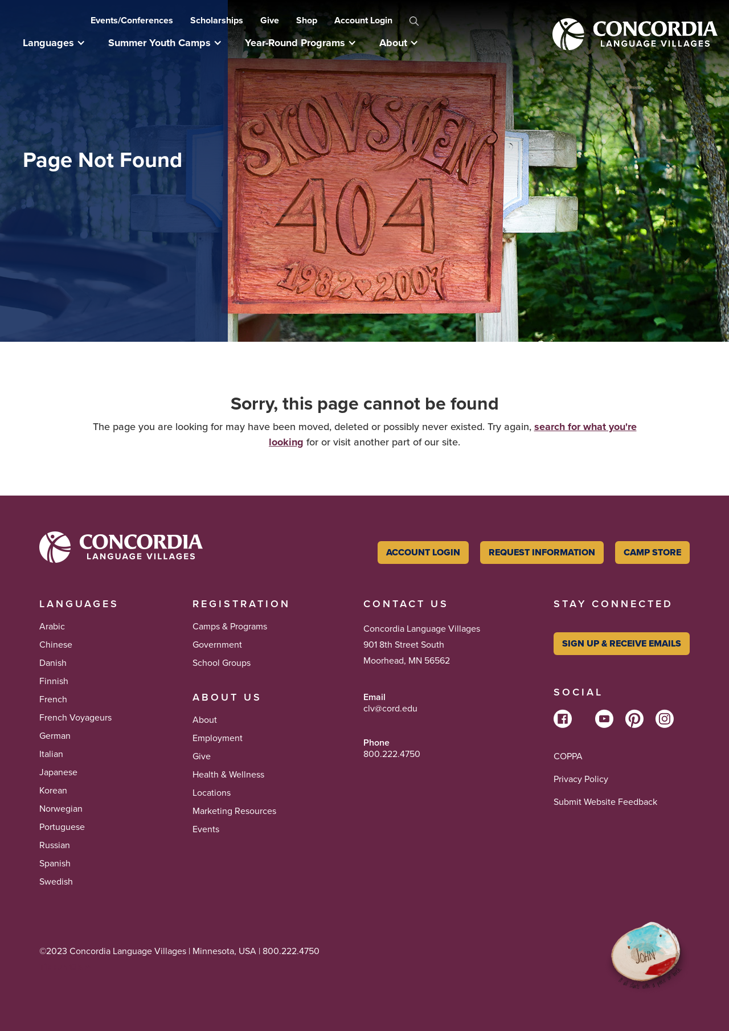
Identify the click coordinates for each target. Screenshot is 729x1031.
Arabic (52, 626)
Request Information (542, 552)
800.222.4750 (391, 754)
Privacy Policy (581, 779)
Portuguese (62, 827)
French (53, 699)
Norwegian (61, 809)
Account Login (363, 20)
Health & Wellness (228, 774)
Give (269, 20)
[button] (60, 42)
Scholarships (216, 20)
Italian (51, 754)
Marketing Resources (234, 811)
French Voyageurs (75, 717)
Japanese (58, 772)
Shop (306, 20)
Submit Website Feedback (605, 802)
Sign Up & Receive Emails (621, 643)
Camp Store (652, 552)
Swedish (56, 881)
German (55, 736)
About (205, 720)
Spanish (55, 863)
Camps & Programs (230, 626)
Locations (212, 793)
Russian (54, 845)
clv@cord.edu (390, 708)
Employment (218, 738)
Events (206, 829)
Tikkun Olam (65, 966)
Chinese (55, 644)
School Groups (222, 663)
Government (217, 644)
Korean (53, 790)
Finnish (53, 681)
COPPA (568, 756)
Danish (53, 663)
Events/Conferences (132, 20)
